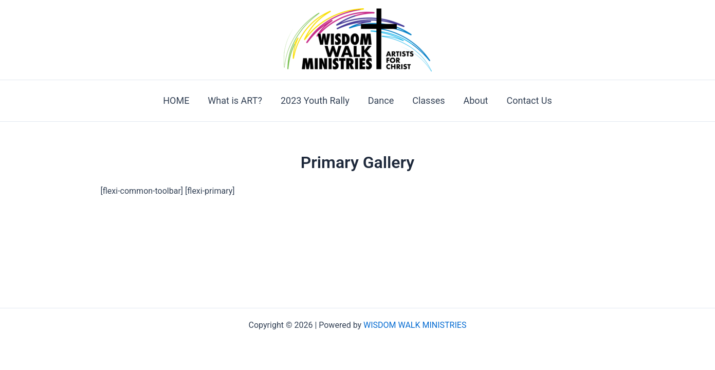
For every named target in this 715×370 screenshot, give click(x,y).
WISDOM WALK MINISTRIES (414, 325)
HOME (176, 100)
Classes (428, 100)
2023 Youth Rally (315, 100)
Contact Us (529, 100)
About (476, 100)
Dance (381, 100)
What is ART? (235, 100)
